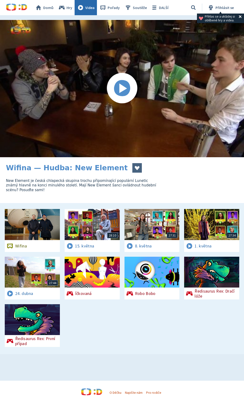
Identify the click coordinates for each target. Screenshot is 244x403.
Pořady (109, 7)
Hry (65, 7)
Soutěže (135, 7)
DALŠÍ (159, 7)
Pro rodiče (153, 392)
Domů (44, 7)
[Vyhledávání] (193, 7)
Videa (86, 7)
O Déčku (115, 392)
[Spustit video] (122, 88)
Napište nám (134, 392)
